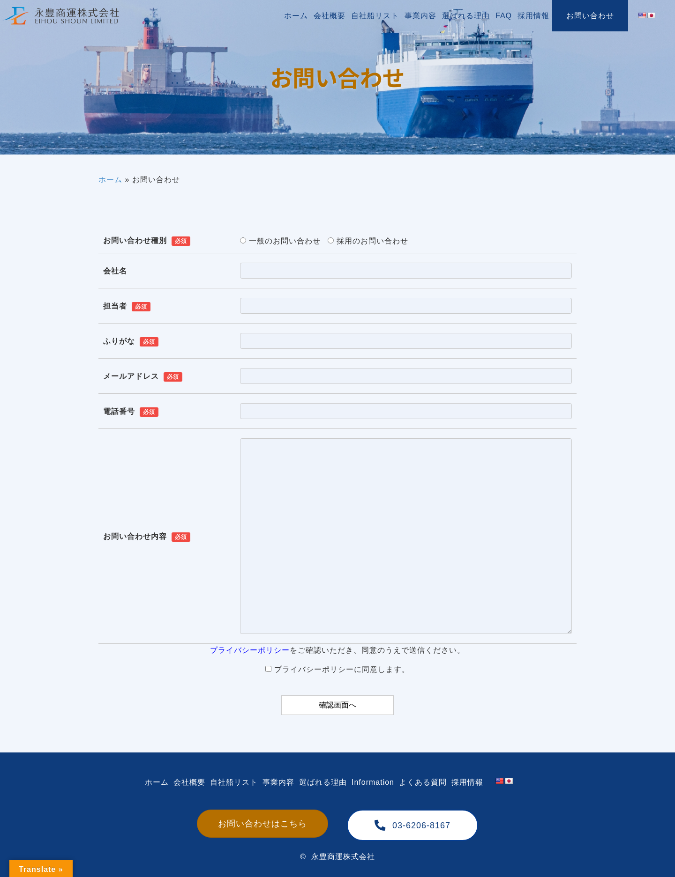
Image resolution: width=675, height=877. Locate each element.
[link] (296, 16)
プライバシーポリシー (250, 650)
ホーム (110, 180)
